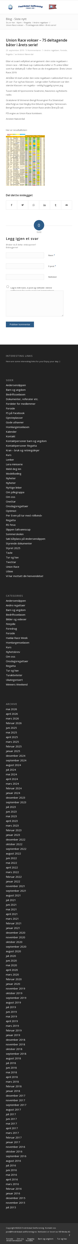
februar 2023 (14, 830)
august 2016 (13, 1160)
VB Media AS (64, 1231)
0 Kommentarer (33, 50)
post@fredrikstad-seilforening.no (21, 1231)
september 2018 (16, 1053)
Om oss (10, 497)
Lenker (10, 459)
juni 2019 (11, 1011)
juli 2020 (11, 956)
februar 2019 (14, 1030)
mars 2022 (12, 872)
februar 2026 (14, 723)
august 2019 (13, 1002)
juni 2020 (11, 960)
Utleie (9, 571)
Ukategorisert (14, 679)
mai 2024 (11, 774)
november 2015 (15, 1202)
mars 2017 (12, 1132)
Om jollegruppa (15, 492)
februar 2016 (14, 1188)
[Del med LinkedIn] (44, 205)
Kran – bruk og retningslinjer (23, 450)
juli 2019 (11, 1007)
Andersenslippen (16, 385)
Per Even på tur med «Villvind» (24, 515)
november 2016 (15, 1146)
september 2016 (16, 1156)
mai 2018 (11, 1072)
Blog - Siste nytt (16, 19)
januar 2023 (13, 835)
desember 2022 (15, 839)
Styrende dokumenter (19, 543)
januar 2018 (13, 1091)
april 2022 (12, 867)
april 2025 (12, 737)
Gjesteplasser (14, 417)
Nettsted (52, 277)
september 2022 (16, 848)
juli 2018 (11, 1063)
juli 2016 (11, 1165)
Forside (63, 50)
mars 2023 (12, 825)
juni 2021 (11, 904)
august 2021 (13, 895)
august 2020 (13, 951)
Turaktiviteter (14, 675)
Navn (51, 255)
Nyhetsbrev (13, 652)
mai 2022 (11, 862)
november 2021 (15, 886)
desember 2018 (15, 1039)
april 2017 (12, 1128)
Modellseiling (13, 473)
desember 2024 (15, 755)
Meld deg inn (13, 469)
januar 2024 (13, 793)
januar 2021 (13, 928)
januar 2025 (13, 751)
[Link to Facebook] (69, 1235)
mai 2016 (11, 1174)
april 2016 (12, 1179)
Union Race (12, 566)
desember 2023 (15, 797)
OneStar (11, 501)
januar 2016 (13, 1193)
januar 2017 (13, 1142)
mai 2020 (11, 965)
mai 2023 (11, 816)
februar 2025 (14, 746)
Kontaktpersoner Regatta (21, 445)
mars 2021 (12, 918)
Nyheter (11, 478)
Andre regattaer (52, 50)
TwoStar (11, 562)
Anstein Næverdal (25, 54)
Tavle (9, 552)
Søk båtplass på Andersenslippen (25, 538)
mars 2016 (12, 1184)
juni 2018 (11, 1067)
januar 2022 (13, 881)
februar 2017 (14, 1137)
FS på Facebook (15, 413)
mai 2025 (11, 732)
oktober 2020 (14, 942)
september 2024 (16, 760)
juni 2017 (11, 1119)
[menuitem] (10, 1239)
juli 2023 (11, 807)
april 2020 (12, 970)
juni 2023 (11, 811)
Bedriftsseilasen (15, 394)
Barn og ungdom (16, 389)
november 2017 (15, 1100)
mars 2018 (12, 1081)
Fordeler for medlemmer (21, 403)
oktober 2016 (14, 1151)
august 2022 (13, 853)
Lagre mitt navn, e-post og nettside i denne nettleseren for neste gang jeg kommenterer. (33, 289)
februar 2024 (14, 788)
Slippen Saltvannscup (18, 529)
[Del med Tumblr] (55, 205)
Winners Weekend (17, 684)
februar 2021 (14, 923)
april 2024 (12, 779)
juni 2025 (11, 727)
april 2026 (12, 713)
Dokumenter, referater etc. (22, 399)
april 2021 (12, 914)
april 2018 (12, 1077)
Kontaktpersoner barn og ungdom (26, 441)
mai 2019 (11, 1016)
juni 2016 (11, 1170)
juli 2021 (11, 900)
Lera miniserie (14, 464)
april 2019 (12, 1021)
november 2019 (15, 988)
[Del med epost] (66, 205)
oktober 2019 (14, 993)
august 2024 (13, 765)
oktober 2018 (14, 1049)
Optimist (11, 510)
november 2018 (15, 1044)
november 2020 (15, 937)
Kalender (11, 431)
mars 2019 (12, 1025)
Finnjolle (10, 624)
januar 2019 (13, 1035)
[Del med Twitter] (22, 205)
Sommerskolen (15, 534)
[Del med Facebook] (11, 205)
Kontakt (10, 436)
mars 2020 (12, 974)
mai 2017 (11, 1123)
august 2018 (13, 1058)
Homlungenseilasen (17, 427)
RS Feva (10, 524)
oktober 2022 (14, 844)
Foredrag (11, 628)
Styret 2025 (13, 548)
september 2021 (16, 890)
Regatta (9, 54)
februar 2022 (14, 876)
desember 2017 (15, 1095)
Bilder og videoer (16, 619)
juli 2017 (11, 1114)
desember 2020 (15, 932)
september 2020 (16, 946)
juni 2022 (11, 858)
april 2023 (12, 821)
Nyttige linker (14, 487)
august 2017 (13, 1109)
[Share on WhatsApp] (33, 205)
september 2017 (16, 1105)
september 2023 (16, 802)
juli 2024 (11, 769)
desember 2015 (15, 1198)
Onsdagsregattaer (17, 506)
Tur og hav (12, 557)
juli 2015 (11, 1207)
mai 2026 (11, 709)
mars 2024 (12, 783)
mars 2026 (12, 718)
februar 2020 (14, 979)
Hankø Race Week (17, 638)
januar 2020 (13, 984)
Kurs (8, 455)
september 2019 (16, 997)
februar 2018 (14, 1086)
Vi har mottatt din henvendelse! (24, 576)
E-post (52, 266)
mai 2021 (11, 909)
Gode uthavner (15, 422)
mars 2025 (12, 741)
